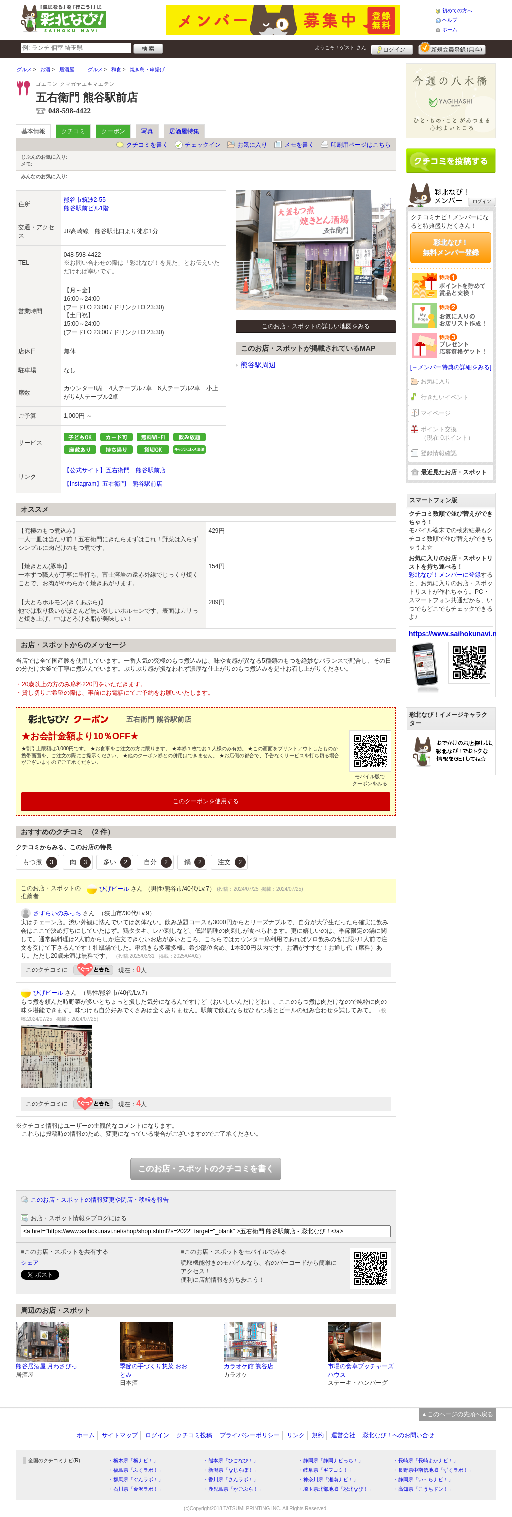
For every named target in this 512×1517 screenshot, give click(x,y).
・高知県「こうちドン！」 (424, 1489)
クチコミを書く (147, 144)
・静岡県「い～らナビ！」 (424, 1479)
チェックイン (203, 144)
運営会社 (344, 1435)
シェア (30, 1262)
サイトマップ (120, 1435)
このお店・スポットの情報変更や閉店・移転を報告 (100, 1199)
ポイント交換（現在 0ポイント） (447, 433)
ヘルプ (450, 20)
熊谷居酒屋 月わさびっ (47, 1366)
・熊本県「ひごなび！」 (231, 1460)
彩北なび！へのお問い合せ (398, 1435)
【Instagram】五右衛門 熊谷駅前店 (113, 483)
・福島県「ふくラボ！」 (136, 1470)
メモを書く (299, 144)
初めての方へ (457, 10)
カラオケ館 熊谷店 (249, 1366)
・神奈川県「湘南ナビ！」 (328, 1479)
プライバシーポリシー (250, 1435)
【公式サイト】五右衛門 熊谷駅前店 (115, 470)
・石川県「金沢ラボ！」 (136, 1489)
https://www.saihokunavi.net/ (457, 634)
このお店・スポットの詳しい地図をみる (316, 326)
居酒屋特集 (185, 131)
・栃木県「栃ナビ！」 (133, 1460)
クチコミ (74, 131)
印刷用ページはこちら (361, 144)
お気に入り (253, 144)
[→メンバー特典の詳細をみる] (451, 367)
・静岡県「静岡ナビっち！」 (331, 1460)
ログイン (392, 48)
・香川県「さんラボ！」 (231, 1479)
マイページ (436, 413)
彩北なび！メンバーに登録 (445, 574)
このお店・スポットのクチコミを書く (206, 1168)
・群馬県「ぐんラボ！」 (136, 1479)
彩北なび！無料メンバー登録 (451, 247)
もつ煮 (40, 862)
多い (118, 862)
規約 (318, 1435)
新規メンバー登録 (452, 48)
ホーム (450, 29)
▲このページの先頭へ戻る (458, 1414)
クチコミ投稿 (194, 1435)
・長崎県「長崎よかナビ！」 (426, 1460)
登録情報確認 (439, 453)
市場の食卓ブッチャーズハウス (361, 1370)
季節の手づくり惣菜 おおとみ (154, 1370)
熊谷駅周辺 (258, 365)
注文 (232, 862)
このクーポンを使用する (206, 801)
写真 (148, 131)
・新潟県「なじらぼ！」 (231, 1470)
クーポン (114, 131)
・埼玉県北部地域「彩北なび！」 (336, 1489)
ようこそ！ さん (340, 47)
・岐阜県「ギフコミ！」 (326, 1470)
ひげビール (115, 888)
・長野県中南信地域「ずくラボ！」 (434, 1470)
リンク (296, 1435)
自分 (158, 862)
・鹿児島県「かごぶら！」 (234, 1489)
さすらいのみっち (58, 913)
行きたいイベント (445, 397)
